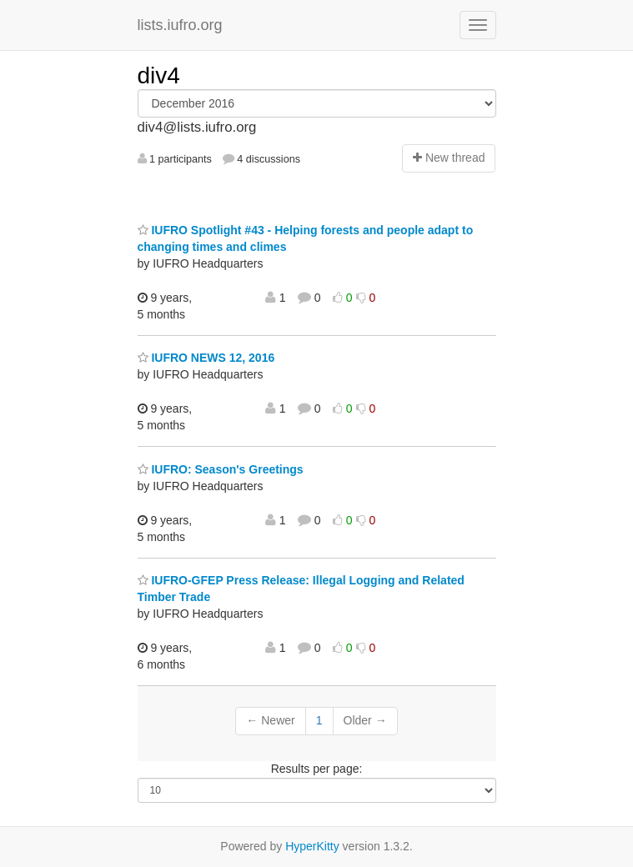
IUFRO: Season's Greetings (221, 469)
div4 (159, 75)
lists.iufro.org (180, 25)
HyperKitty (312, 846)
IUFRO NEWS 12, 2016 (206, 357)
